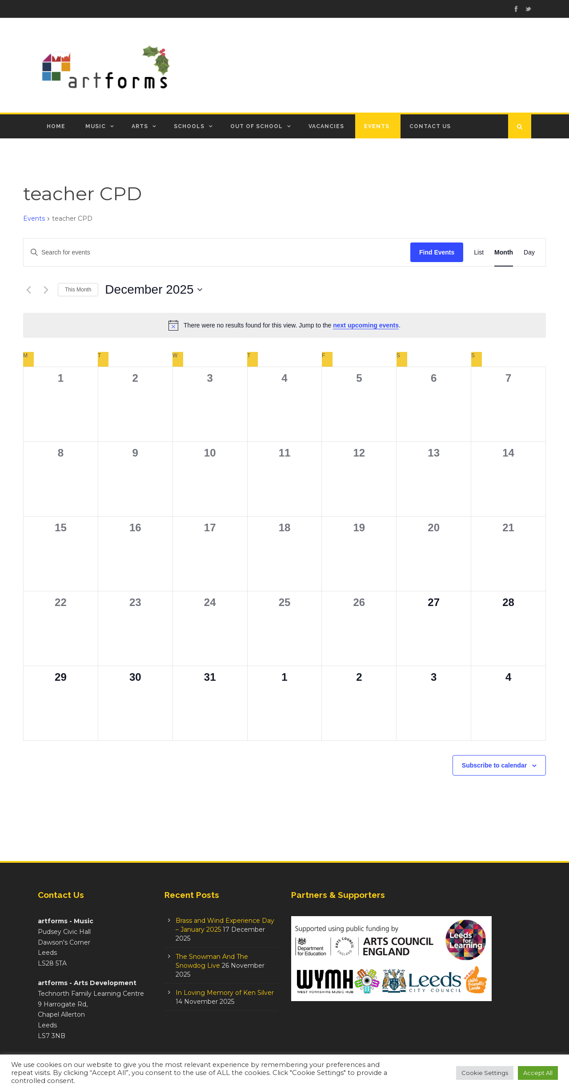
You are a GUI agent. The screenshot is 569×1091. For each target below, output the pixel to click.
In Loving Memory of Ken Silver (225, 993)
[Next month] (45, 289)
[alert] (284, 325)
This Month (78, 290)
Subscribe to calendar (494, 765)
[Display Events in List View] (479, 252)
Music (95, 126)
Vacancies (326, 126)
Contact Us (430, 126)
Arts (140, 126)
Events (376, 126)
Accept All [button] (538, 1072)
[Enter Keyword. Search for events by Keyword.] (217, 252)
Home (56, 126)
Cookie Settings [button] (484, 1072)
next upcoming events (366, 325)
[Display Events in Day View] (529, 252)
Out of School (256, 126)
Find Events (436, 252)
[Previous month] (28, 289)
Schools (189, 126)
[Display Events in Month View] (503, 252)
